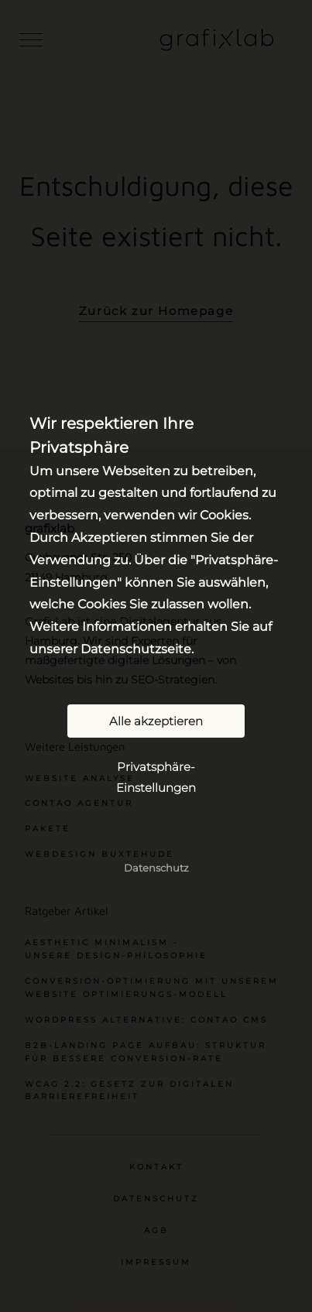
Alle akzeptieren (156, 721)
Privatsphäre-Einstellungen (156, 777)
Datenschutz (156, 868)
